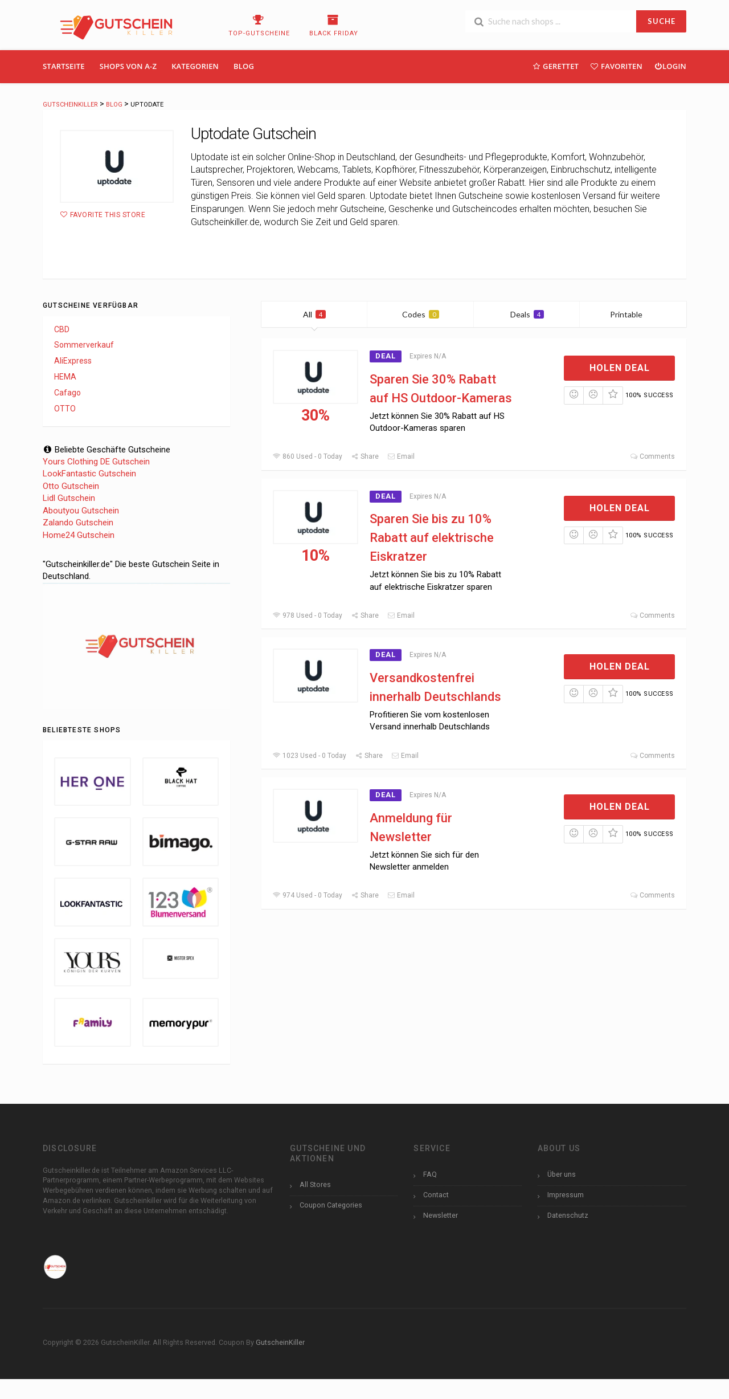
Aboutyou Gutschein (81, 510)
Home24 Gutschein (78, 535)
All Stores (315, 1184)
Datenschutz (567, 1215)
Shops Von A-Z (128, 66)
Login (670, 65)
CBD (61, 329)
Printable (633, 314)
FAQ (430, 1174)
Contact (436, 1194)
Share (365, 456)
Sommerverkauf (84, 344)
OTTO (65, 408)
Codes (420, 314)
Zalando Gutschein (78, 522)
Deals (527, 314)
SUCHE (661, 21)
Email (401, 456)
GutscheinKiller (280, 1342)
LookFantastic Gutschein (89, 473)
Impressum (565, 1194)
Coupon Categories (331, 1205)
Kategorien (195, 66)
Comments (652, 456)
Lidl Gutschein (69, 498)
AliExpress (73, 360)
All (314, 314)
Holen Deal (619, 367)
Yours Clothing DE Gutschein (96, 461)
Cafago (67, 392)
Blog (244, 66)
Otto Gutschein (71, 486)
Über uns (561, 1174)
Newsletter (440, 1215)
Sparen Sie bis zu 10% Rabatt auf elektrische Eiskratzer (432, 538)
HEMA (65, 376)
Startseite (64, 66)
